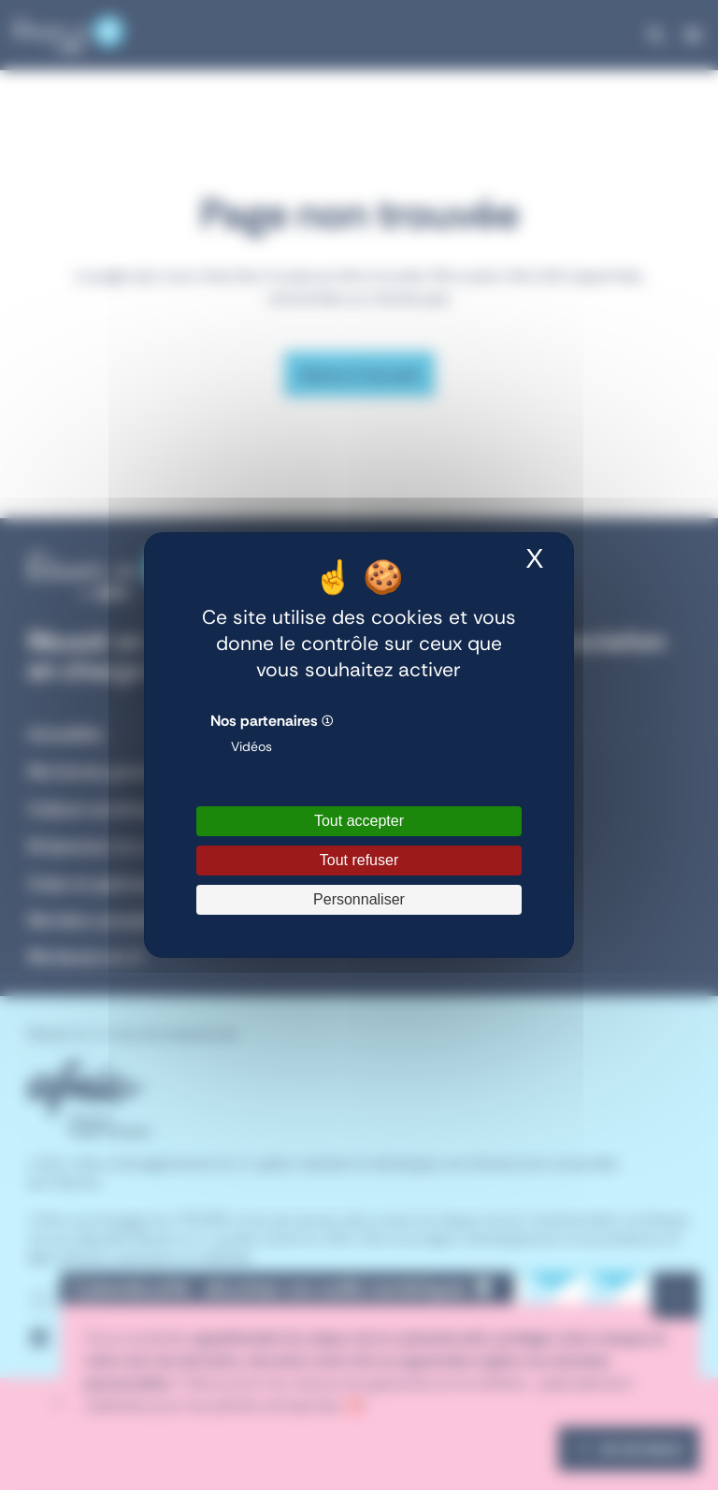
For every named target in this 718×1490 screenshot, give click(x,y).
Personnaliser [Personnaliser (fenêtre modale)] (359, 899)
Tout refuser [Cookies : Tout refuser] (359, 860)
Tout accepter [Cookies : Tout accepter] (359, 821)
